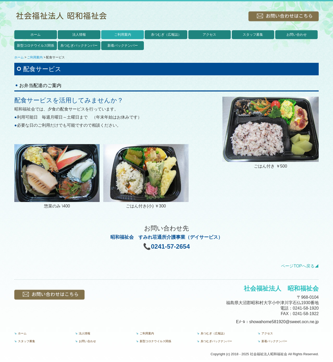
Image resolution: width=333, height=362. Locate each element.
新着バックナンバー (122, 45)
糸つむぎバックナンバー (79, 45)
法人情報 (79, 34)
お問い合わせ (296, 34)
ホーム (35, 34)
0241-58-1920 (306, 308)
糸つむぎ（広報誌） (166, 34)
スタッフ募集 (253, 34)
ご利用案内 (122, 34)
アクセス (209, 34)
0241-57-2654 (170, 246)
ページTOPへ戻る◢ (300, 266)
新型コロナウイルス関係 (35, 45)
